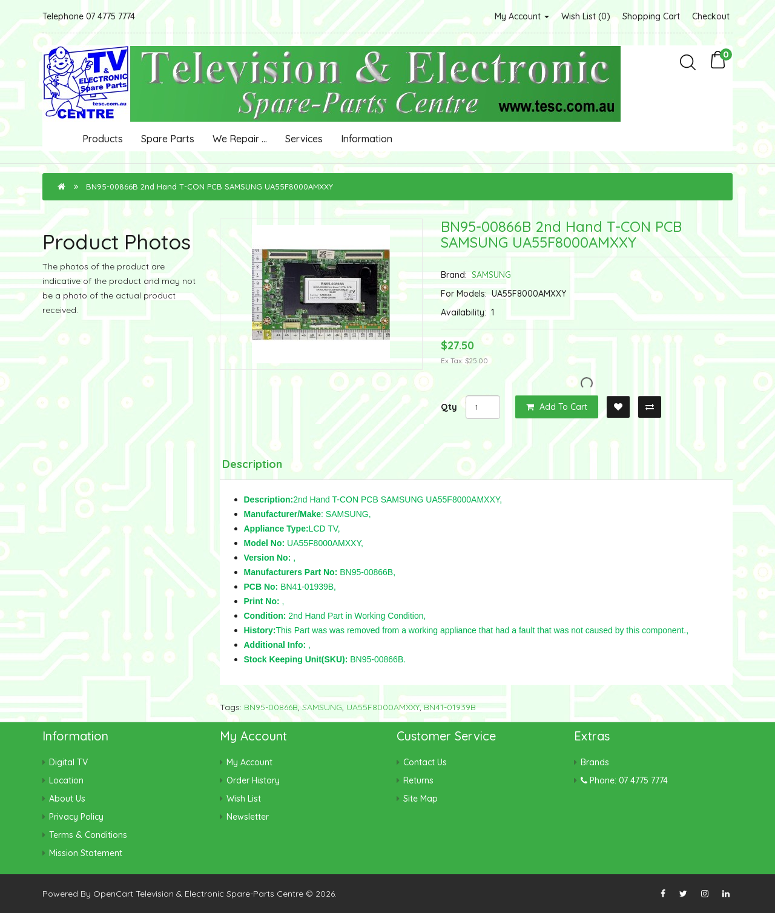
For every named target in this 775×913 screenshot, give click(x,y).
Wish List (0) (585, 16)
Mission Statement (85, 853)
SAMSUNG (491, 274)
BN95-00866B (271, 707)
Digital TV (68, 762)
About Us (67, 798)
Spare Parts (167, 139)
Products (102, 139)
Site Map (420, 798)
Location (66, 780)
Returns (418, 780)
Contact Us (425, 762)
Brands (595, 762)
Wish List (243, 798)
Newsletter (247, 816)
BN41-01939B (450, 707)
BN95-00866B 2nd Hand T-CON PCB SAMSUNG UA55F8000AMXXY (209, 186)
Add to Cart (556, 406)
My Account (522, 16)
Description (252, 464)
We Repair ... (240, 139)
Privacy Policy (76, 816)
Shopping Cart (651, 16)
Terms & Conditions (88, 834)
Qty (449, 406)
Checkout (711, 16)
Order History (253, 780)
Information (366, 139)
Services (304, 139)
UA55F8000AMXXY (383, 707)
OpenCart (113, 893)
